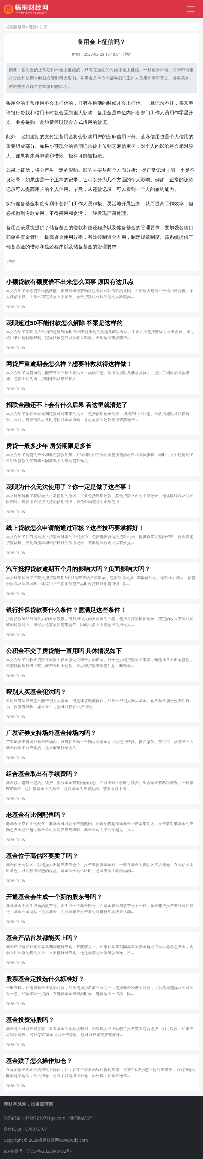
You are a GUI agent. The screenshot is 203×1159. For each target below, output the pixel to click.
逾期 (101, 69)
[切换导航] (191, 9)
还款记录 (102, 189)
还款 (188, 179)
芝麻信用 (116, 136)
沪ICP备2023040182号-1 (50, 1151)
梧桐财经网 (16, 27)
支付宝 (51, 136)
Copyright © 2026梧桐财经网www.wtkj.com (46, 1140)
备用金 (27, 69)
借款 (59, 155)
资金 (25, 237)
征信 (72, 69)
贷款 (17, 78)
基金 (30, 203)
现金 (34, 86)
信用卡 (32, 78)
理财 (33, 27)
